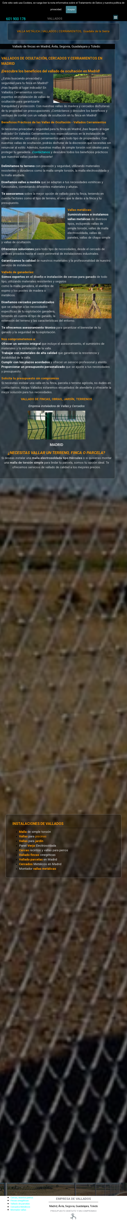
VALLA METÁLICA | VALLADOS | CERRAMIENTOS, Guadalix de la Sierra (63, 31)
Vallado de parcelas (20, 1203)
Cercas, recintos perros (22, 1197)
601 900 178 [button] (16, 19)
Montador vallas (18, 1210)
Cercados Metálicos (20, 1207)
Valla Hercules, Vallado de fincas (27, 8)
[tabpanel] (15, 19)
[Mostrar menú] (115, 17)
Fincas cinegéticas (20, 1200)
